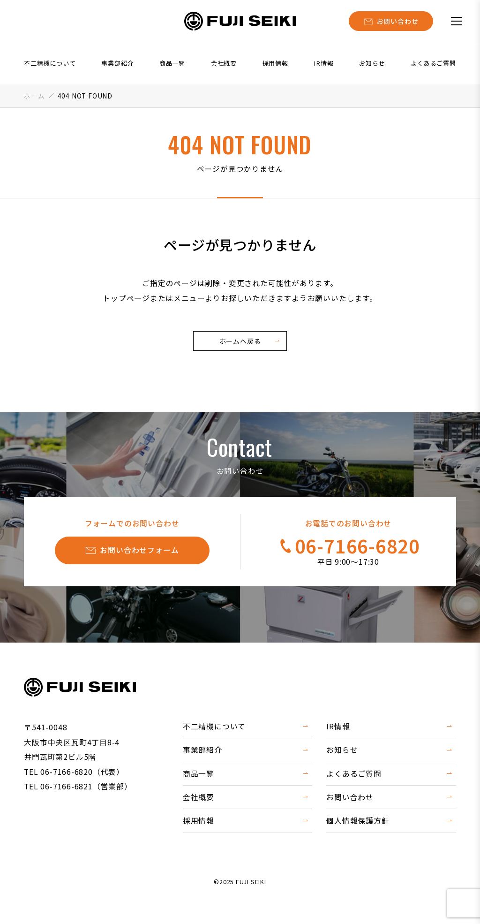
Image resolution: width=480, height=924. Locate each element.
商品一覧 (172, 63)
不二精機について (49, 63)
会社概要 (224, 63)
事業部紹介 (117, 63)
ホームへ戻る (240, 341)
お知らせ (372, 63)
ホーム (34, 95)
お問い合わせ (350, 797)
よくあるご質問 (433, 63)
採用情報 (275, 63)
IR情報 (323, 63)
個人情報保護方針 (357, 820)
